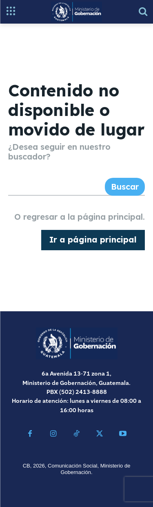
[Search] (125, 187)
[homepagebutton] (93, 240)
